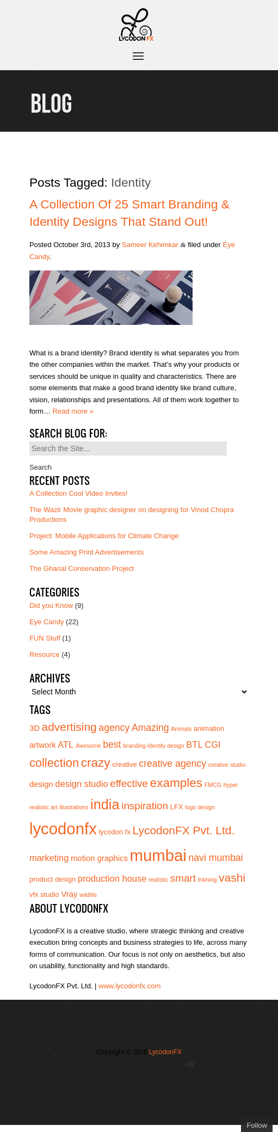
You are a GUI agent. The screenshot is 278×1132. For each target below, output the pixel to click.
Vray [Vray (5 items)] (69, 894)
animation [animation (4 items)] (209, 728)
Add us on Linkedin (123, 1091)
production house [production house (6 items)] (112, 878)
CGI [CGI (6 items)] (212, 744)
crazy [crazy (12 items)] (95, 763)
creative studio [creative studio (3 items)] (227, 764)
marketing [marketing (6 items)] (49, 858)
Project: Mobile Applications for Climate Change (104, 536)
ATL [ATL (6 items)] (65, 744)
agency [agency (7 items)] (113, 727)
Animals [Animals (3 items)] (181, 728)
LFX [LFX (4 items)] (176, 807)
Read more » (73, 411)
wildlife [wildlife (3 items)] (88, 894)
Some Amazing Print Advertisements (86, 552)
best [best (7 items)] (112, 744)
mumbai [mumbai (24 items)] (158, 855)
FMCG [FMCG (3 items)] (213, 785)
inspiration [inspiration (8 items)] (144, 805)
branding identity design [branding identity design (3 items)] (153, 745)
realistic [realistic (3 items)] (158, 879)
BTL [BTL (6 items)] (194, 744)
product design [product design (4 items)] (52, 879)
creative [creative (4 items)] (124, 764)
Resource (44, 654)
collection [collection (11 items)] (54, 763)
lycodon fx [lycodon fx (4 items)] (114, 832)
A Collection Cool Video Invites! (78, 493)
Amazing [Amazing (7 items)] (150, 727)
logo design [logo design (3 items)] (200, 807)
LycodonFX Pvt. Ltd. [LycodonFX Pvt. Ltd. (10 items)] (184, 830)
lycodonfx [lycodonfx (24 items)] (63, 829)
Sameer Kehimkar (150, 245)
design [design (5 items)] (41, 784)
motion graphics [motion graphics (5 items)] (99, 858)
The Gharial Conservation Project (81, 568)
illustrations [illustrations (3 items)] (73, 807)
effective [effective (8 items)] (129, 783)
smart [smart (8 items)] (183, 878)
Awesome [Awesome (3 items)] (88, 745)
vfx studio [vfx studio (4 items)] (44, 894)
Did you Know (51, 605)
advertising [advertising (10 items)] (69, 727)
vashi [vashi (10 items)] (232, 877)
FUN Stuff (44, 638)
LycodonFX (165, 1052)
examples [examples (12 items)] (176, 783)
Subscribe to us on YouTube (139, 1091)
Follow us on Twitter (123, 1074)
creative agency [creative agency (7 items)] (172, 763)
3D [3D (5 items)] (34, 728)
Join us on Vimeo (155, 1074)
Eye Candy (46, 622)
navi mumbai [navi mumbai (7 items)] (215, 857)
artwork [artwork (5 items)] (42, 745)
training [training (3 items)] (207, 879)
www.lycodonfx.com (129, 986)
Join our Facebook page (139, 1074)
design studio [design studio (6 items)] (81, 784)
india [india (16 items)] (105, 804)
